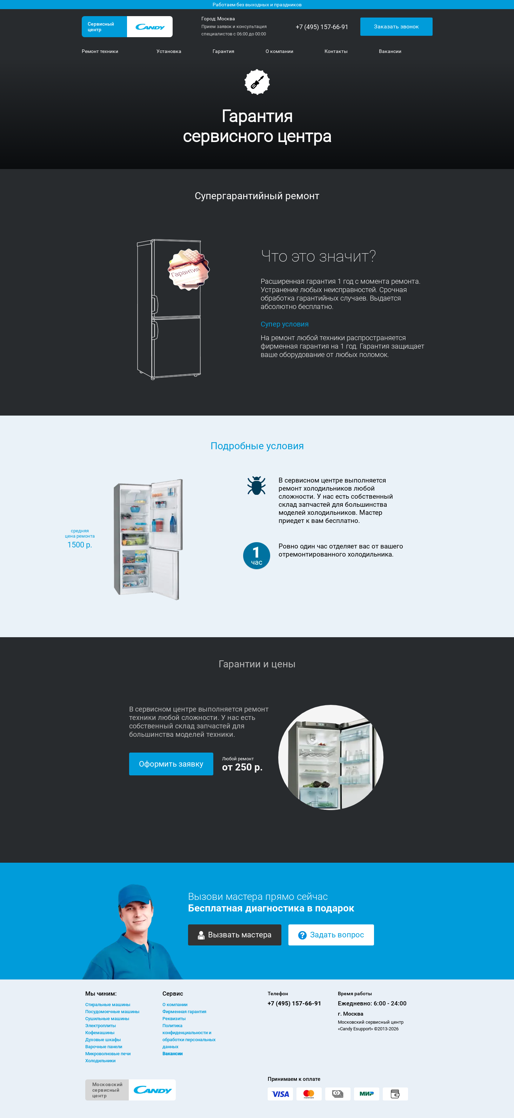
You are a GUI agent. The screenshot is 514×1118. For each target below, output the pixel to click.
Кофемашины (99, 1032)
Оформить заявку (171, 764)
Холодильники (100, 1060)
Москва (226, 18)
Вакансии (172, 1053)
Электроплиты (100, 1025)
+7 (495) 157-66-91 (322, 27)
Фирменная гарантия (184, 1011)
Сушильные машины (107, 1018)
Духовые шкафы (103, 1039)
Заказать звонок (396, 26)
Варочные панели (103, 1046)
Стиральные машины (107, 1004)
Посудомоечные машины (112, 1011)
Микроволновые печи (108, 1053)
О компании (174, 1004)
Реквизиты (174, 1018)
